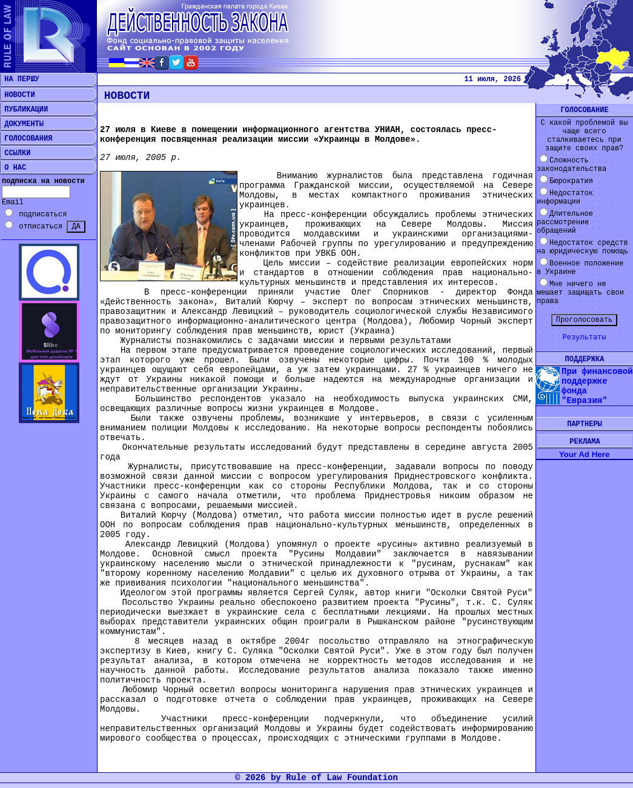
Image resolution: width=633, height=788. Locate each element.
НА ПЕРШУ (19, 79)
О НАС (13, 168)
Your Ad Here (584, 454)
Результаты (584, 337)
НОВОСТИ (17, 95)
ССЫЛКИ (15, 153)
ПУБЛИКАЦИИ (24, 109)
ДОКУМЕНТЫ (22, 124)
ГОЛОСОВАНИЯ (26, 139)
